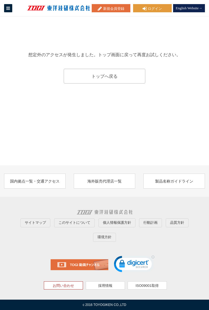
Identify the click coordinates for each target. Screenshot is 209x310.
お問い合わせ (63, 286)
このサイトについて (74, 222)
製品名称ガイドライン (174, 181)
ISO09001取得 (147, 286)
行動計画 (150, 222)
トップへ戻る (104, 76)
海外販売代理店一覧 (104, 181)
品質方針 (177, 222)
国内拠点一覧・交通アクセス (35, 181)
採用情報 (105, 286)
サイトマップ (35, 222)
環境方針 (104, 237)
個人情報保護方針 (117, 222)
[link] (134, 265)
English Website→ (189, 8)
